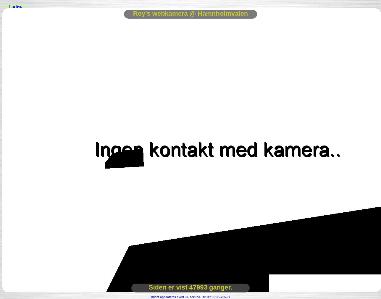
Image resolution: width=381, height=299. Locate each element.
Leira (15, 7)
